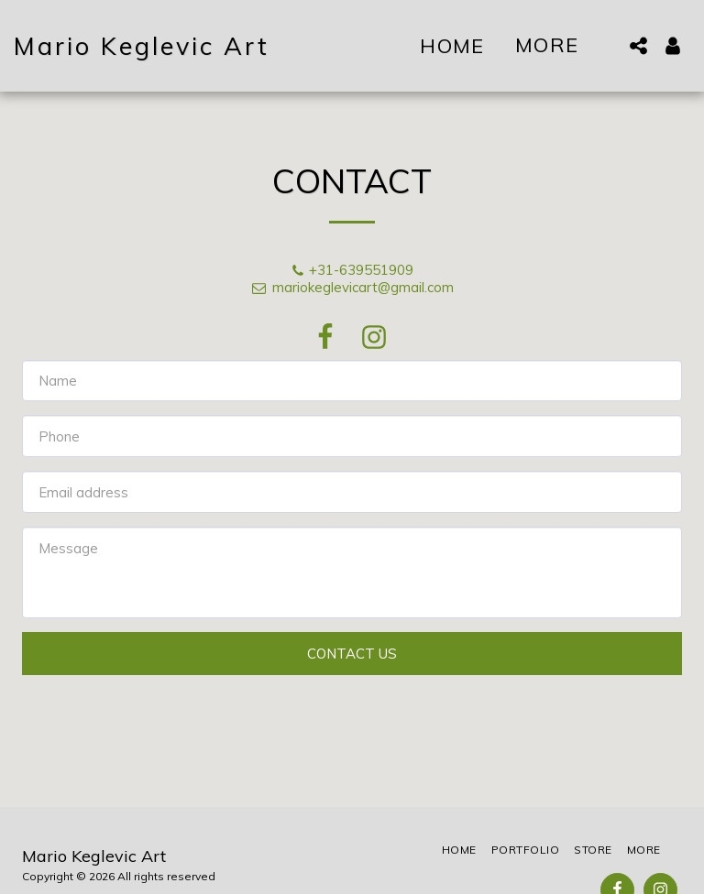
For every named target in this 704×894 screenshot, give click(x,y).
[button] (638, 46)
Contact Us (352, 653)
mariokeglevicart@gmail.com (352, 287)
